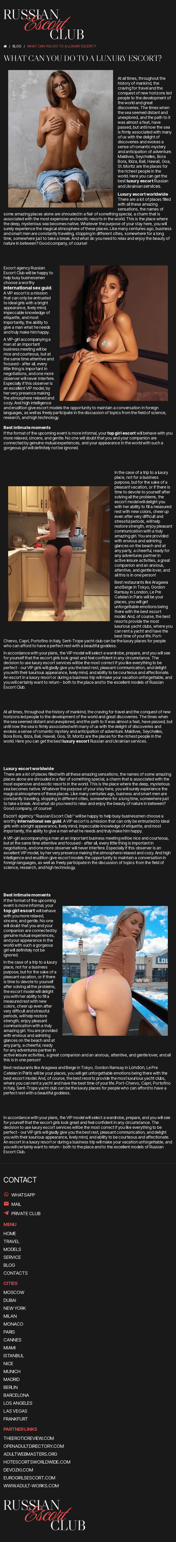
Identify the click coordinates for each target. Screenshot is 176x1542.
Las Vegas (15, 1411)
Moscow (13, 1292)
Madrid (11, 1379)
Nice (8, 1363)
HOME (9, 1233)
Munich (12, 1371)
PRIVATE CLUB (26, 1213)
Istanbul (13, 1355)
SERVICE (12, 1257)
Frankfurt (15, 1419)
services (151, 186)
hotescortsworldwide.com (36, 1462)
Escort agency (18, 816)
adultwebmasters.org (30, 1454)
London (137, 1067)
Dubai (9, 1300)
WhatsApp (23, 1195)
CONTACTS (15, 1273)
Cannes (12, 1340)
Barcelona (16, 1395)
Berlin (10, 1387)
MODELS (12, 1249)
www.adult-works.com (31, 1485)
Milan (10, 1316)
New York (14, 1308)
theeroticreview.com (28, 1438)
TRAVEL (11, 1241)
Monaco (13, 1324)
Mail (16, 1204)
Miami (9, 1348)
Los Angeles (17, 1403)
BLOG (9, 1265)
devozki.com (18, 1470)
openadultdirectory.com (33, 1446)
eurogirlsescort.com (29, 1478)
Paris (27, 1073)
